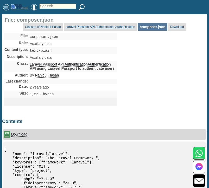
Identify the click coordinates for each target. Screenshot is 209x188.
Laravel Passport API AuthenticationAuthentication (100, 27)
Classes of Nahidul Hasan (43, 27)
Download (177, 27)
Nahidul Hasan (47, 76)
